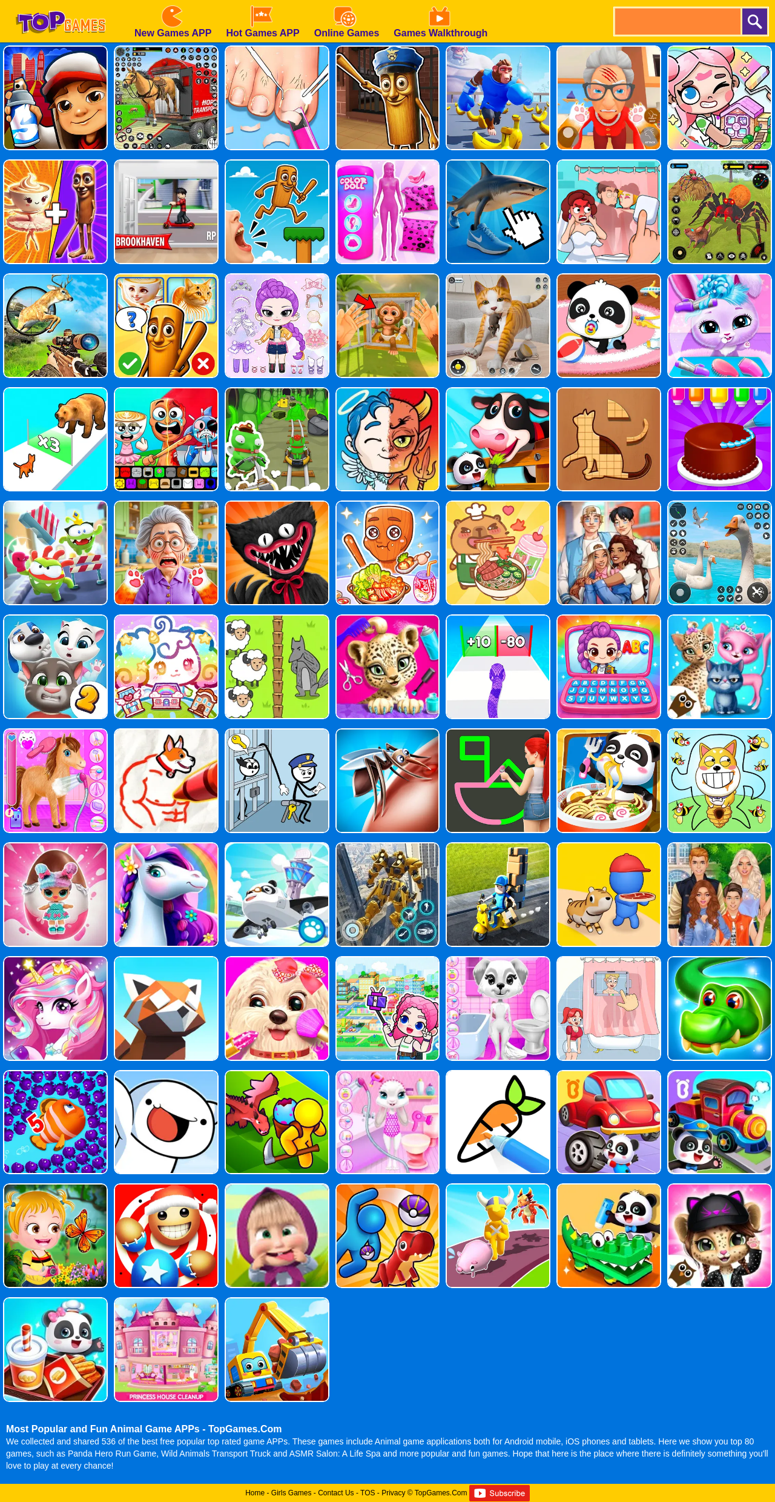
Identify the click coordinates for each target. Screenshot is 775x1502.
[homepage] (60, 4)
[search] (676, 21)
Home (255, 1493)
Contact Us (336, 1493)
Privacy (393, 1493)
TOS (367, 1493)
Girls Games (291, 1493)
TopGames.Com (441, 1493)
